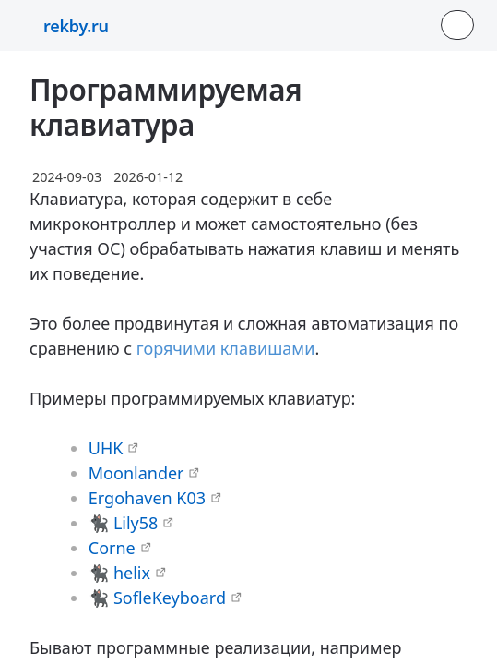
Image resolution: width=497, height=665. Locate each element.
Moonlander (136, 473)
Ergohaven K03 (147, 498)
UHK (106, 448)
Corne (112, 548)
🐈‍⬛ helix (119, 573)
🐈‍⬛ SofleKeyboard (157, 597)
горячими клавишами (225, 348)
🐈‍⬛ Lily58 (124, 523)
